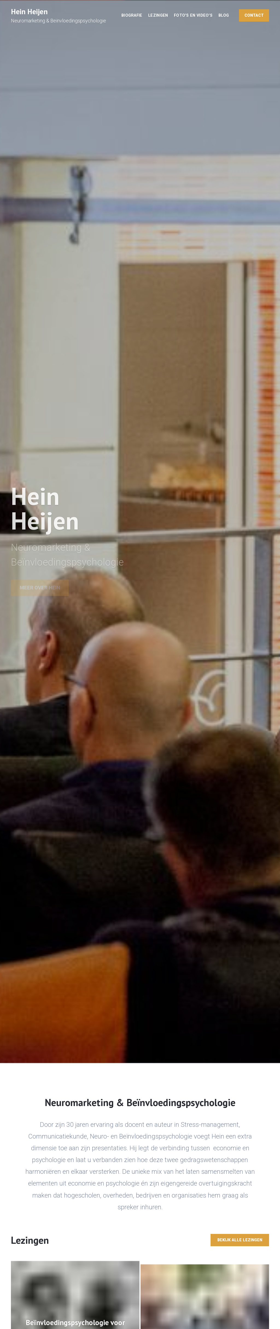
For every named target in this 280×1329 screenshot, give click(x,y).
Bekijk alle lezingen (239, 1240)
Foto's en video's (193, 15)
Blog (223, 15)
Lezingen (158, 15)
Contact (254, 15)
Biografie (131, 15)
